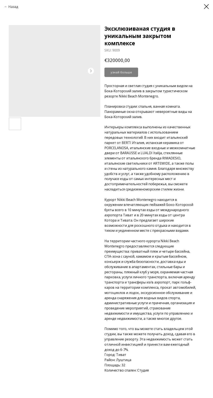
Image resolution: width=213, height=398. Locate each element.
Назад (13, 6)
